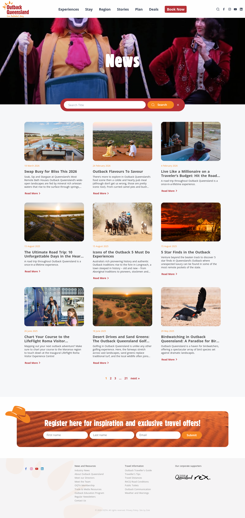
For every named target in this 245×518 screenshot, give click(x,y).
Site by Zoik (145, 510)
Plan (139, 9)
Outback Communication (138, 489)
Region (105, 9)
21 (126, 378)
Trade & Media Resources (88, 489)
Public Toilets (132, 485)
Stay (89, 9)
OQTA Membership (85, 485)
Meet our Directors (85, 477)
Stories (123, 9)
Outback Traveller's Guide (138, 470)
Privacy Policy (132, 510)
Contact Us (80, 500)
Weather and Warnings (137, 493)
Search (159, 105)
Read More (31, 193)
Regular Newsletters (85, 496)
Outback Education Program (89, 493)
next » (135, 378)
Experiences (68, 9)
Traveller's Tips (132, 474)
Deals (153, 9)
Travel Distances (133, 477)
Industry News (82, 470)
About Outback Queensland (89, 474)
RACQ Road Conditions (137, 481)
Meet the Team (82, 481)
